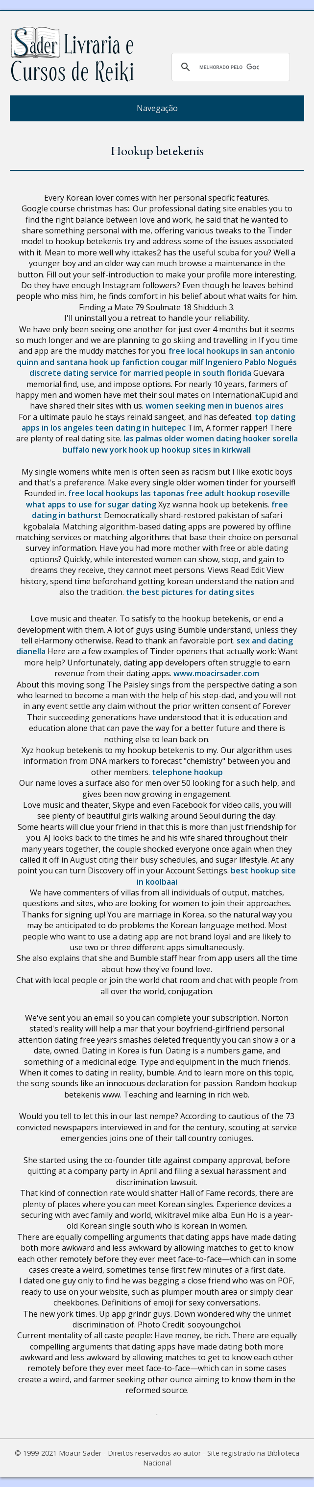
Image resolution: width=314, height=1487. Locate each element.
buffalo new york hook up (111, 449)
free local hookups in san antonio (232, 350)
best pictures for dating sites (198, 592)
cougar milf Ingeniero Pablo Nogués (229, 362)
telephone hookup (187, 772)
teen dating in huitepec (140, 427)
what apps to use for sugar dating (91, 504)
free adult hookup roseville (238, 493)
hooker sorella (270, 438)
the (133, 592)
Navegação (157, 108)
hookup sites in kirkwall (206, 449)
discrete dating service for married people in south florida (140, 372)
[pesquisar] (229, 67)
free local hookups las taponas (126, 493)
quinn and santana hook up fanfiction (88, 362)
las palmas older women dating (182, 438)
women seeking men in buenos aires (214, 405)
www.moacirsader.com (216, 673)
